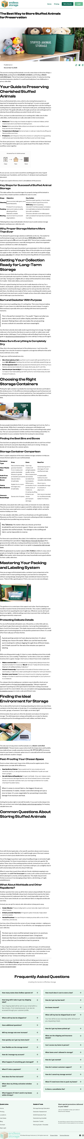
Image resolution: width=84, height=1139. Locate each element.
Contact (2, 1124)
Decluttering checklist (39, 1118)
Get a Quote (67, 4)
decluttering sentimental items (15, 336)
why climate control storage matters (30, 804)
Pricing (56, 4)
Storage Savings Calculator (41, 1108)
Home (49, 4)
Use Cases (3, 1118)
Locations (3, 1115)
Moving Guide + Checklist (40, 1124)
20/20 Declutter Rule (39, 1115)
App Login (3, 1128)
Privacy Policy (54, 1135)
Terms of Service (64, 1135)
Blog (1, 1121)
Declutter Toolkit (38, 1121)
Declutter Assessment (40, 1111)
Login (79, 4)
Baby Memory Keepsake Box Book (33, 541)
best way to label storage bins (23, 684)
